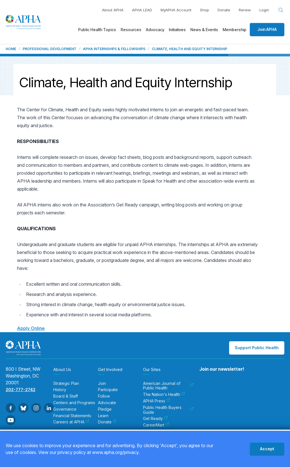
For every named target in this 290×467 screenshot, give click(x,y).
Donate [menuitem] (107, 422)
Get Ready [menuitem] (155, 418)
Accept (267, 448)
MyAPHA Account (176, 10)
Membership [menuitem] (234, 29)
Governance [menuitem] (64, 409)
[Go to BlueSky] (23, 408)
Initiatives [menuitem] (177, 29)
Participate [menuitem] (108, 389)
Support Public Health (257, 347)
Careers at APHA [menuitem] (71, 422)
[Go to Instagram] (36, 408)
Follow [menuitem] (104, 396)
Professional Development (49, 49)
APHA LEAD (142, 10)
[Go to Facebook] (11, 408)
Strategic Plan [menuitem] (66, 383)
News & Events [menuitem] (204, 29)
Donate (224, 10)
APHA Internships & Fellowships (114, 49)
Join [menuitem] (102, 383)
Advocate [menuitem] (107, 402)
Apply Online (31, 328)
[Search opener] (281, 10)
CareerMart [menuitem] (156, 425)
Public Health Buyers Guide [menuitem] (168, 410)
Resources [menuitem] (131, 29)
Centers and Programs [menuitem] (74, 402)
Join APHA (267, 29)
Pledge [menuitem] (105, 409)
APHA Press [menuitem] (156, 401)
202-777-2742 (20, 389)
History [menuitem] (59, 389)
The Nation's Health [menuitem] (164, 394)
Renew (245, 10)
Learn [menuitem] (103, 415)
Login (264, 10)
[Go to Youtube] (11, 420)
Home (11, 49)
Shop (204, 10)
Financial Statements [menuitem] (72, 415)
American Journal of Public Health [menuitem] (168, 386)
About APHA (112, 10)
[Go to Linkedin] (49, 408)
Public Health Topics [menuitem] (97, 29)
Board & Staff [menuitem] (65, 396)
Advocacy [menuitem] (155, 29)
